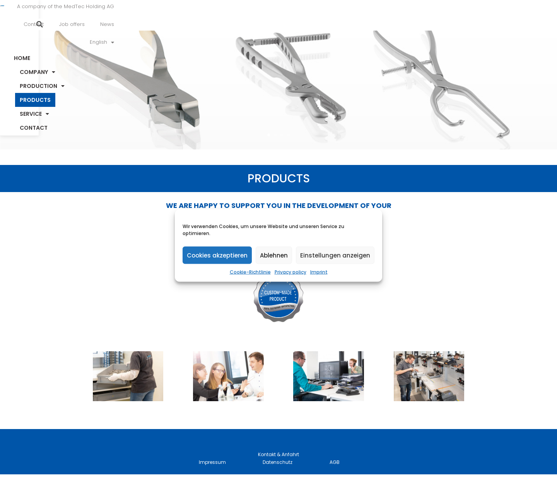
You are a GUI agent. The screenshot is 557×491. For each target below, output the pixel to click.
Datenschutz (277, 479)
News (413, 16)
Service (380, 43)
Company (208, 43)
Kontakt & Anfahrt (278, 471)
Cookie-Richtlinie (250, 272)
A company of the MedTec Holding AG (265, 16)
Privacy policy (290, 272)
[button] (498, 16)
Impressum (212, 479)
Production (269, 43)
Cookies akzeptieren (217, 255)
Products (328, 43)
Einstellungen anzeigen (335, 255)
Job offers (378, 16)
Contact (340, 16)
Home (160, 43)
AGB (335, 479)
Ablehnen (274, 255)
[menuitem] (448, 17)
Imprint (319, 272)
